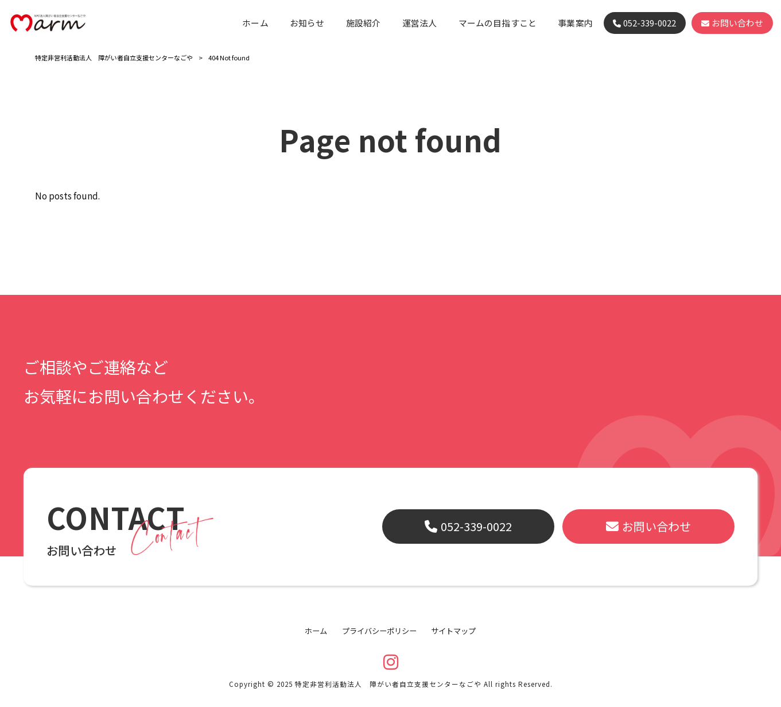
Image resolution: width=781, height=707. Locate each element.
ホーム (316, 631)
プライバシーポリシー (379, 631)
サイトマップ (453, 631)
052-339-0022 (476, 526)
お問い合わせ (656, 526)
